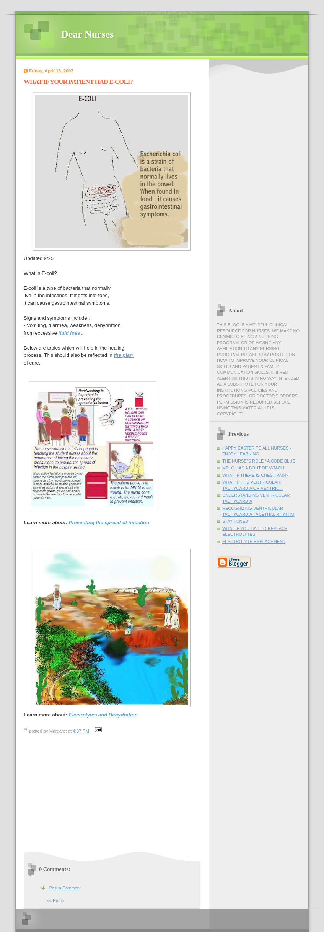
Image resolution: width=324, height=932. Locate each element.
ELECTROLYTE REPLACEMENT (253, 541)
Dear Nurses (87, 34)
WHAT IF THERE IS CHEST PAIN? (255, 475)
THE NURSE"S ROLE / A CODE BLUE (258, 461)
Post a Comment (65, 888)
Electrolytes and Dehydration (103, 715)
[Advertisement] (88, 796)
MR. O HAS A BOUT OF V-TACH (253, 468)
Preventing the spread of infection (109, 522)
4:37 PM (81, 731)
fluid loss (69, 333)
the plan (124, 355)
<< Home (55, 900)
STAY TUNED (235, 521)
